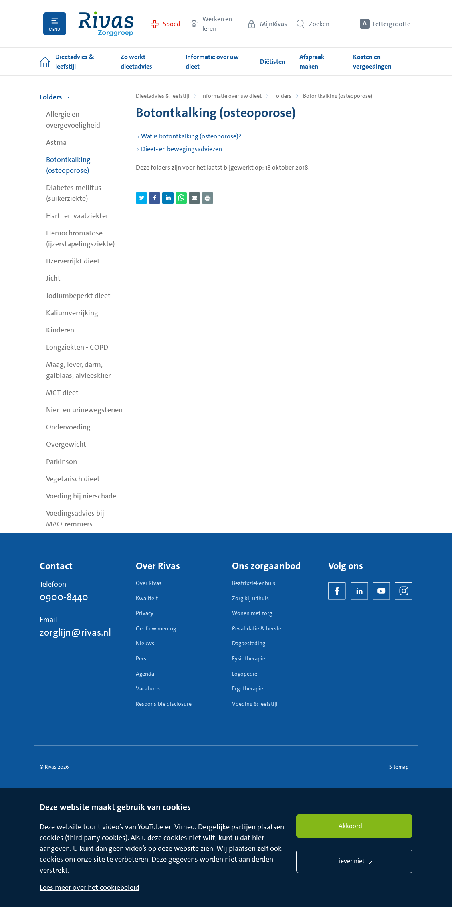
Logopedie (244, 673)
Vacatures (148, 688)
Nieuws (145, 643)
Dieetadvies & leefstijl (163, 95)
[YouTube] (381, 591)
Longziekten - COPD (77, 347)
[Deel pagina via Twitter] (141, 198)
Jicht (53, 278)
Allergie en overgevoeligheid (73, 119)
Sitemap (398, 766)
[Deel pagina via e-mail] (194, 198)
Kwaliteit (147, 598)
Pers (141, 658)
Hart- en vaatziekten (78, 216)
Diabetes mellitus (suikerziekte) (73, 193)
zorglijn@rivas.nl (75, 632)
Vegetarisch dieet (73, 479)
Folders (55, 97)
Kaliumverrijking (72, 313)
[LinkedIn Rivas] (359, 591)
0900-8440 (64, 597)
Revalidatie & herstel (257, 628)
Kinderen (60, 330)
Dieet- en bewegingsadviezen (181, 149)
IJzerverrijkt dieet (73, 261)
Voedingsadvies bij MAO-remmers (75, 518)
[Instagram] (404, 591)
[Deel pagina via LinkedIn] (168, 198)
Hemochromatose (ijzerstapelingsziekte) (80, 238)
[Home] (106, 23)
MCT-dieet (62, 392)
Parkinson (61, 461)
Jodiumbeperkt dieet (78, 295)
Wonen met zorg (252, 613)
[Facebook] (337, 591)
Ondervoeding (68, 427)
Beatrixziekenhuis (253, 583)
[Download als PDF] (207, 198)
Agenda (145, 673)
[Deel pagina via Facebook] (154, 198)
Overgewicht (66, 444)
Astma (56, 142)
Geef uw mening (156, 628)
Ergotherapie (247, 688)
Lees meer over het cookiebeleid (89, 887)
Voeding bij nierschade (81, 496)
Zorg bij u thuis (250, 598)
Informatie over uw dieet (231, 95)
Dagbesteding (248, 643)
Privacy (144, 613)
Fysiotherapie (248, 658)
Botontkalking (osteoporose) (68, 165)
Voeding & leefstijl (255, 703)
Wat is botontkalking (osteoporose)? (191, 136)
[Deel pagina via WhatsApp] (181, 198)
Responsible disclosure (164, 703)
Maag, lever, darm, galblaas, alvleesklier (78, 370)
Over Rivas (148, 583)
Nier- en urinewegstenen (84, 410)
